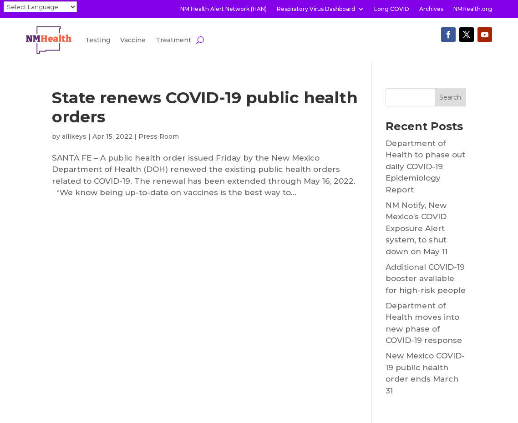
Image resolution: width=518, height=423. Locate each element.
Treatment (173, 40)
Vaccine (133, 40)
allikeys (74, 136)
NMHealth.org (472, 9)
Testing (97, 40)
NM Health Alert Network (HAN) (223, 9)
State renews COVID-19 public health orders (205, 107)
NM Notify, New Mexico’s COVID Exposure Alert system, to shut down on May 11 (416, 228)
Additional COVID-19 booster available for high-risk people (426, 278)
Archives (431, 9)
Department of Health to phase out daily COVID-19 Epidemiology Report (425, 166)
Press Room (158, 136)
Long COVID (391, 9)
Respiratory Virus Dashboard (316, 9)
